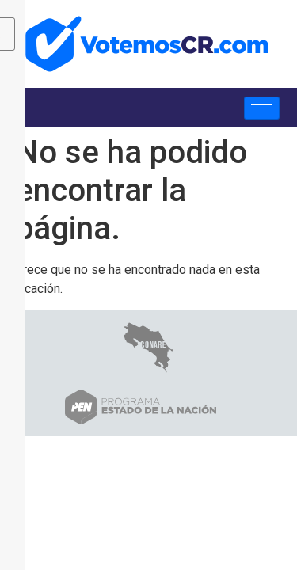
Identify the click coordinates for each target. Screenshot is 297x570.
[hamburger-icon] (262, 108)
